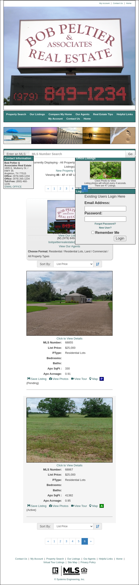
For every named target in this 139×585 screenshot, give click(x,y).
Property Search (16, 114)
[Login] (120, 238)
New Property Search (69, 170)
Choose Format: (38, 251)
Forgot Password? (105, 223)
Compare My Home (60, 114)
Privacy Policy (88, 562)
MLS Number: (52, 342)
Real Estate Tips (103, 114)
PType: (57, 352)
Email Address (97, 203)
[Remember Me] (92, 232)
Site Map (72, 562)
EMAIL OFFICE (13, 186)
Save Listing (36, 379)
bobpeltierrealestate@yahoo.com (69, 242)
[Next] (48, 188)
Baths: (57, 363)
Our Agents (82, 114)
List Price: (55, 347)
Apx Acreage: (52, 373)
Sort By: (45, 264)
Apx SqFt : (54, 368)
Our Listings (37, 114)
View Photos (58, 379)
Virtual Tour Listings (54, 562)
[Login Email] (105, 208)
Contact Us (118, 3)
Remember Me (105, 232)
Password (93, 213)
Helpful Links (125, 114)
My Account (104, 3)
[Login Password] (105, 219)
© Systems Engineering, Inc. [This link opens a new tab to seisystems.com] (69, 579)
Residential (55, 251)
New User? (105, 227)
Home (128, 3)
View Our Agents (69, 246)
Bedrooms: (54, 358)
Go (130, 154)
